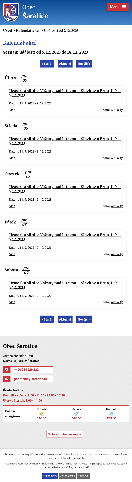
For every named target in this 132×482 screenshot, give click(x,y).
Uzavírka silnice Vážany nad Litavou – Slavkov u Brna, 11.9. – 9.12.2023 (65, 93)
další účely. (78, 458)
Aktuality (117, 110)
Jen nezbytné (67, 475)
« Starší (46, 63)
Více (12, 110)
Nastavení (83, 475)
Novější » (84, 63)
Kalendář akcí (28, 31)
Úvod (7, 31)
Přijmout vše (50, 475)
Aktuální (65, 63)
